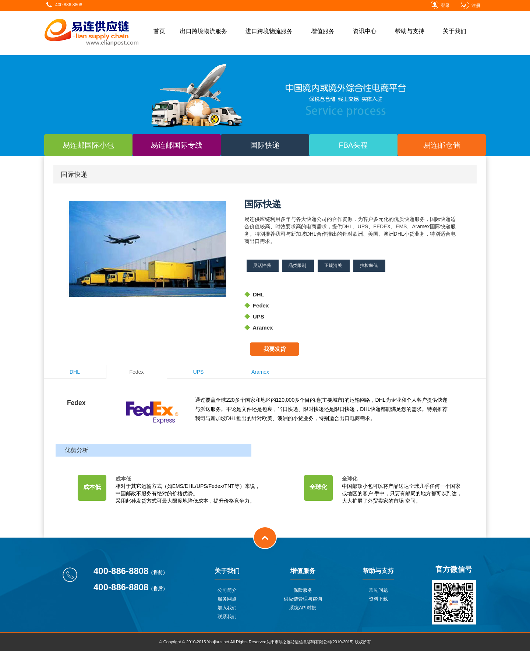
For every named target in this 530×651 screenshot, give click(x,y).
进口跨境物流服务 (270, 31)
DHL (75, 372)
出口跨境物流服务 (205, 31)
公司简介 (227, 590)
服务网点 (227, 599)
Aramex (260, 372)
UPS (198, 372)
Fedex (137, 372)
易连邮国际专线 (176, 145)
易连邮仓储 (441, 145)
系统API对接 (302, 607)
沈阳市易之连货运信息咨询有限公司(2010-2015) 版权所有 (318, 642)
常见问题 (378, 590)
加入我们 (227, 607)
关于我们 (456, 31)
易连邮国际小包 (88, 145)
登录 (440, 5)
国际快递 (265, 145)
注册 (470, 5)
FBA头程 (353, 145)
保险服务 (302, 590)
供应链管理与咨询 (303, 599)
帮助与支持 (411, 31)
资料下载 (378, 599)
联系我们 (227, 616)
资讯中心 (366, 31)
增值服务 (324, 31)
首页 (159, 31)
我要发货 (275, 349)
